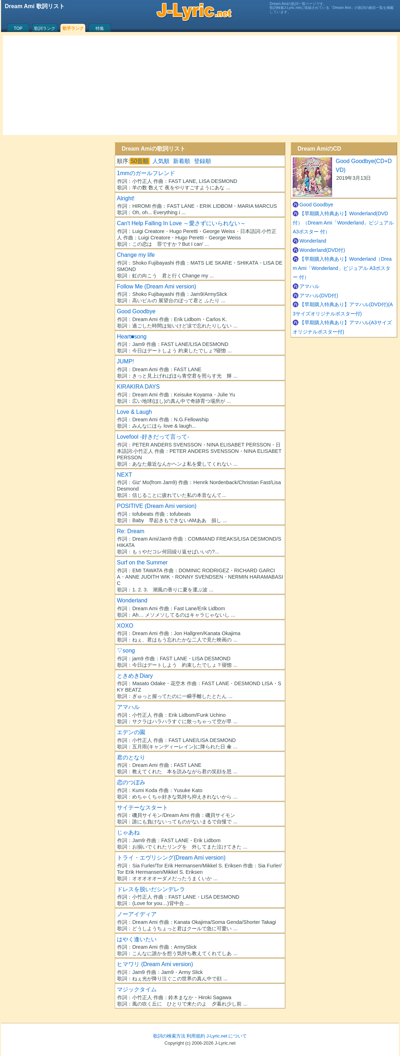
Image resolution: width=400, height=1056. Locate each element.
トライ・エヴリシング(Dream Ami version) (171, 858)
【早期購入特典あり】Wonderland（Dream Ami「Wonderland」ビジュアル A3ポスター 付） (342, 268)
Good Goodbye (136, 311)
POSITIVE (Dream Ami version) (156, 506)
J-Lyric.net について (226, 1036)
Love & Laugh (134, 412)
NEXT (124, 475)
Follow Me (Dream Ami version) (156, 286)
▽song (126, 651)
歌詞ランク (44, 28)
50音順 (139, 161)
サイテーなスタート (142, 808)
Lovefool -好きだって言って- (153, 437)
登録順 (202, 161)
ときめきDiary (135, 676)
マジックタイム (137, 989)
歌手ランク (73, 28)
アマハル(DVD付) (318, 295)
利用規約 (196, 1036)
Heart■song (131, 337)
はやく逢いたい (137, 939)
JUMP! (125, 361)
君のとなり (131, 757)
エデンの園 (131, 732)
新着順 (181, 161)
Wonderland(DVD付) (322, 250)
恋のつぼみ (131, 782)
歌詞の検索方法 (169, 1036)
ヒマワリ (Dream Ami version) (155, 964)
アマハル (128, 707)
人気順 (160, 161)
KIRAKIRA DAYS (138, 387)
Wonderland (132, 600)
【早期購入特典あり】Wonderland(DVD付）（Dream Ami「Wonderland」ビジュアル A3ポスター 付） (343, 222)
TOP (18, 28)
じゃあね (128, 832)
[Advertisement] (200, 85)
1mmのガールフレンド (146, 173)
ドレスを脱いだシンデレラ (151, 889)
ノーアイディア (137, 914)
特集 (100, 28)
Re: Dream (130, 531)
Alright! (126, 198)
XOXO (125, 626)
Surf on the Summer (142, 562)
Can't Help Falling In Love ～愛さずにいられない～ (181, 223)
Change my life (136, 255)
